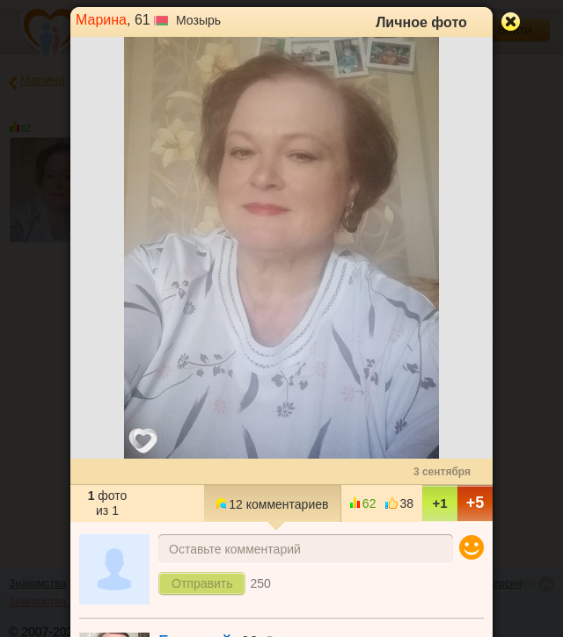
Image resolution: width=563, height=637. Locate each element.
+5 (475, 502)
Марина (101, 19)
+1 (439, 503)
